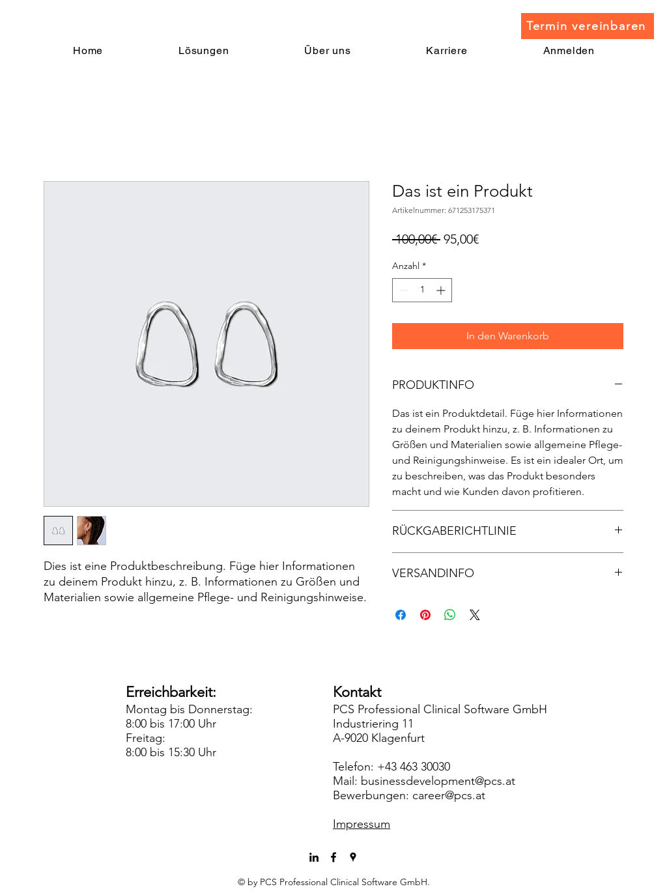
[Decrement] (402, 290)
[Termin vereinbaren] (587, 26)
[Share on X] (475, 615)
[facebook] (333, 857)
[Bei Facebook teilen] (400, 615)
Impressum (361, 824)
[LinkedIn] (313, 857)
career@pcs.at (448, 795)
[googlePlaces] (353, 857)
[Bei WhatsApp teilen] (450, 615)
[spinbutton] (422, 290)
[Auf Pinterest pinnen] (425, 615)
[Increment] (442, 290)
